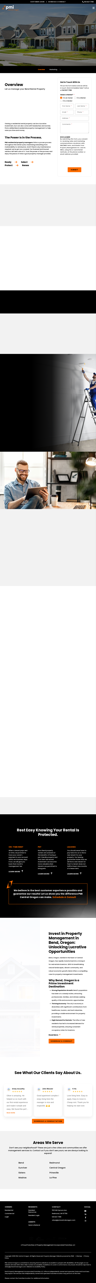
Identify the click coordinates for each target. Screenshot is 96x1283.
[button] (85, 1211)
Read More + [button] (68, 1035)
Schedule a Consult (61, 1041)
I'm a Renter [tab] (81, 98)
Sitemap (79, 1254)
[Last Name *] (82, 106)
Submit (64, 47)
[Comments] (74, 127)
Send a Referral (34, 1225)
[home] (10, 8)
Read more (11, 1113)
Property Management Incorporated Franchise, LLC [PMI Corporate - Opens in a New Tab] (56, 1243)
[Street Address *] (74, 118)
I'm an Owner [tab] (68, 98)
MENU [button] (94, 8)
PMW (72, 1254)
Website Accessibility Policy (36, 1265)
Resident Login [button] (33, 1215)
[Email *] (67, 112)
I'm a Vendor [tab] (67, 101)
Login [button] (7, 1217)
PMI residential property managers (19, 142)
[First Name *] (67, 106)
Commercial (9, 1213)
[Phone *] (82, 112)
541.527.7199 (89, 2)
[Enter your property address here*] (41, 47)
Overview (41, 69)
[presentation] (74, 161)
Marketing (53, 69)
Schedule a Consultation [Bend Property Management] (48, 1121)
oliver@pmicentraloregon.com (63, 1220)
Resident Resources (32, 1211)
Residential (9, 1210)
